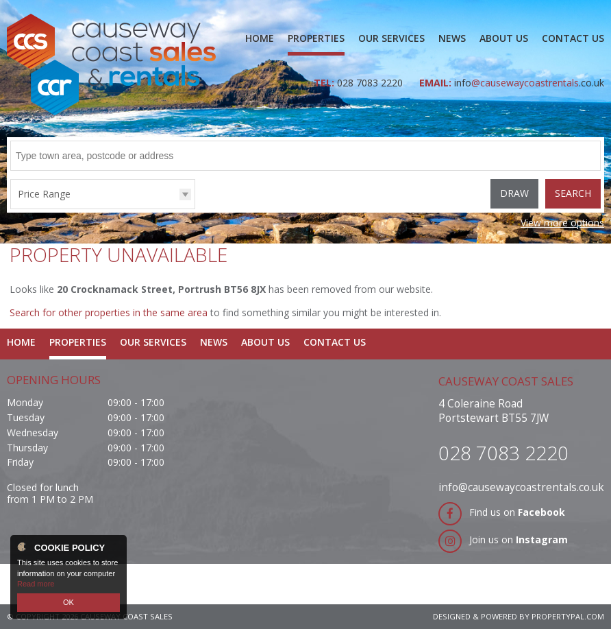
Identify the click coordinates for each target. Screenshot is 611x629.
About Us (503, 38)
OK (68, 602)
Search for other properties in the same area (109, 312)
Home (259, 38)
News (452, 38)
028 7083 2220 (371, 82)
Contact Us (573, 38)
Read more (35, 584)
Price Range (44, 193)
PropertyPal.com (568, 616)
